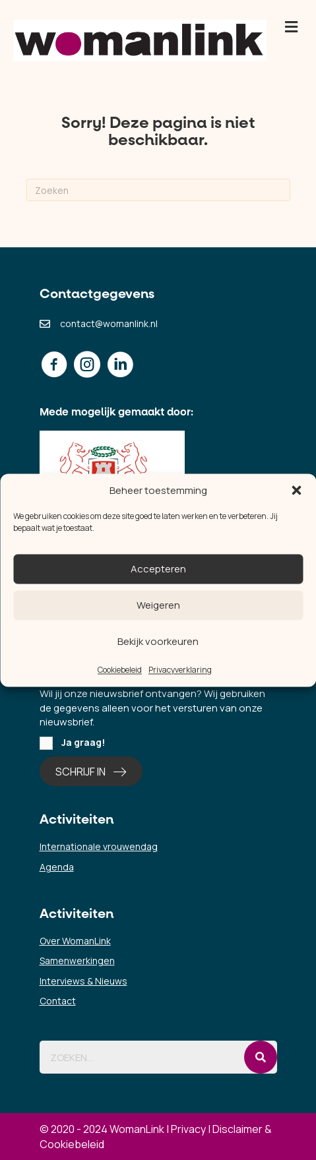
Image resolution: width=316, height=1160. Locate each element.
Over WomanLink (75, 940)
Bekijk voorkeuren (158, 641)
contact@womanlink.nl (109, 323)
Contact (58, 1000)
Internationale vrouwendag (99, 846)
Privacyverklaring (180, 670)
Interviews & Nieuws (83, 981)
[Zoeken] (158, 190)
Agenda (57, 867)
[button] (296, 490)
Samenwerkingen (77, 960)
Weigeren (158, 605)
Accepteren (158, 569)
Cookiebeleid (120, 670)
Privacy (188, 1129)
